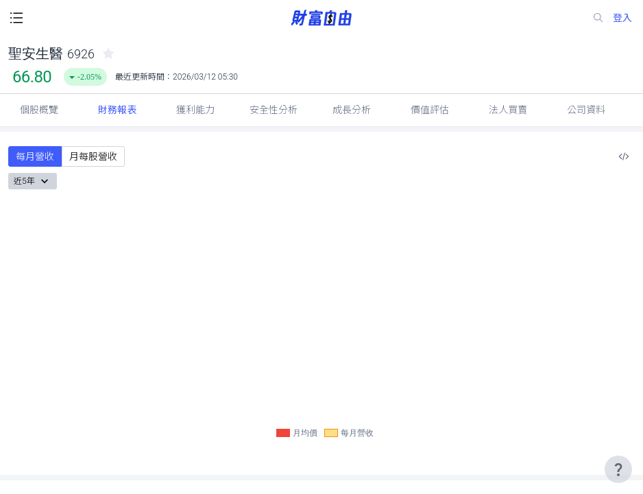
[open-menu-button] (16, 18)
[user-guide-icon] (618, 469)
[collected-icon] (108, 53)
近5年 (32, 181)
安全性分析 (274, 109)
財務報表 (117, 109)
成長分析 (351, 109)
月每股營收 (93, 156)
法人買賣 (508, 109)
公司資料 (586, 109)
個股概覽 (39, 109)
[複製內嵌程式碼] (624, 156)
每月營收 (35, 156)
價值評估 (430, 109)
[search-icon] (601, 18)
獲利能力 (195, 109)
